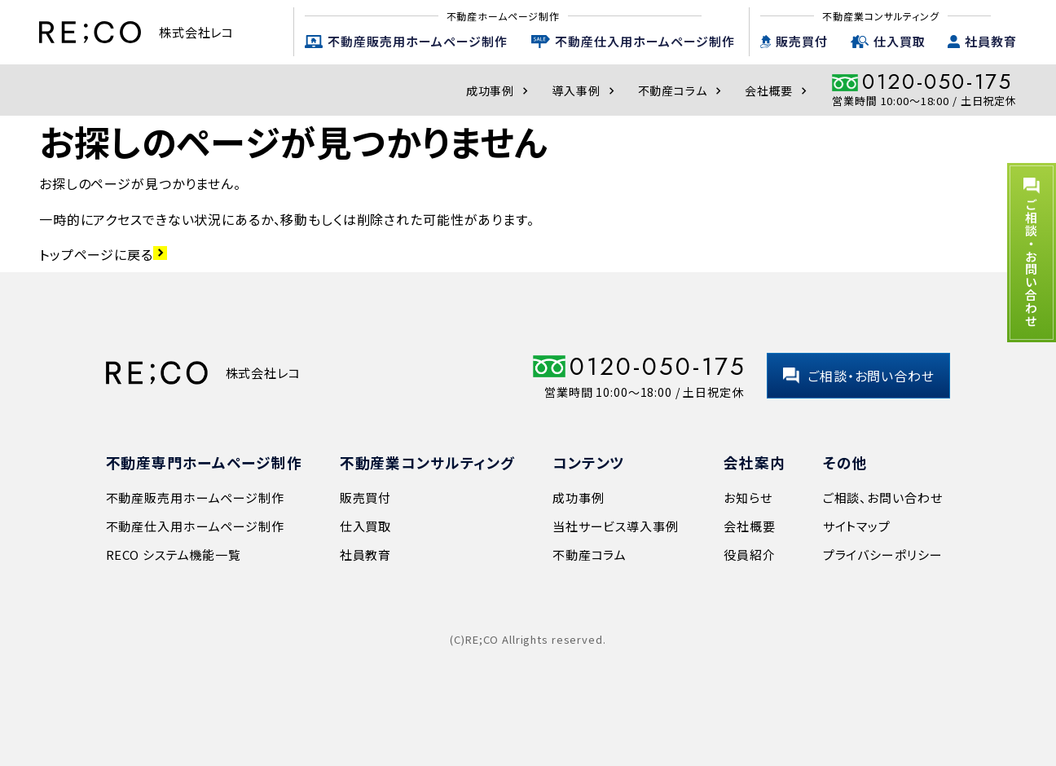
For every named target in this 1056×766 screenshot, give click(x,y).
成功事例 (499, 90)
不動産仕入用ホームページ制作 (645, 41)
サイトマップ (857, 526)
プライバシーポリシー (883, 554)
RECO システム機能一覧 (173, 554)
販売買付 (802, 41)
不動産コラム (681, 90)
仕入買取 (899, 41)
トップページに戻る (103, 254)
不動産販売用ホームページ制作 (418, 41)
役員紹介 (749, 554)
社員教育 (991, 41)
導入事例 (585, 90)
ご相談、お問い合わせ (883, 497)
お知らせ (748, 497)
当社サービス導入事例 (615, 526)
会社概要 (778, 90)
